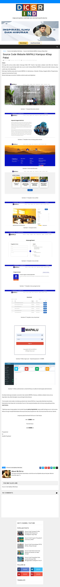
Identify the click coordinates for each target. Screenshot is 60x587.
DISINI (30, 428)
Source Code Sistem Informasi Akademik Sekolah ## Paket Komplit (32, 552)
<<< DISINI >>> (29, 420)
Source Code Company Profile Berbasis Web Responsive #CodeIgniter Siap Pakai (32, 533)
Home (4, 51)
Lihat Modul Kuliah (35, 43)
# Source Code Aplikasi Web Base (14, 467)
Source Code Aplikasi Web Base (14, 51)
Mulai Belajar (23, 43)
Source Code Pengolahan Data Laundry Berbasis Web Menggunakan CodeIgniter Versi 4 (33, 559)
